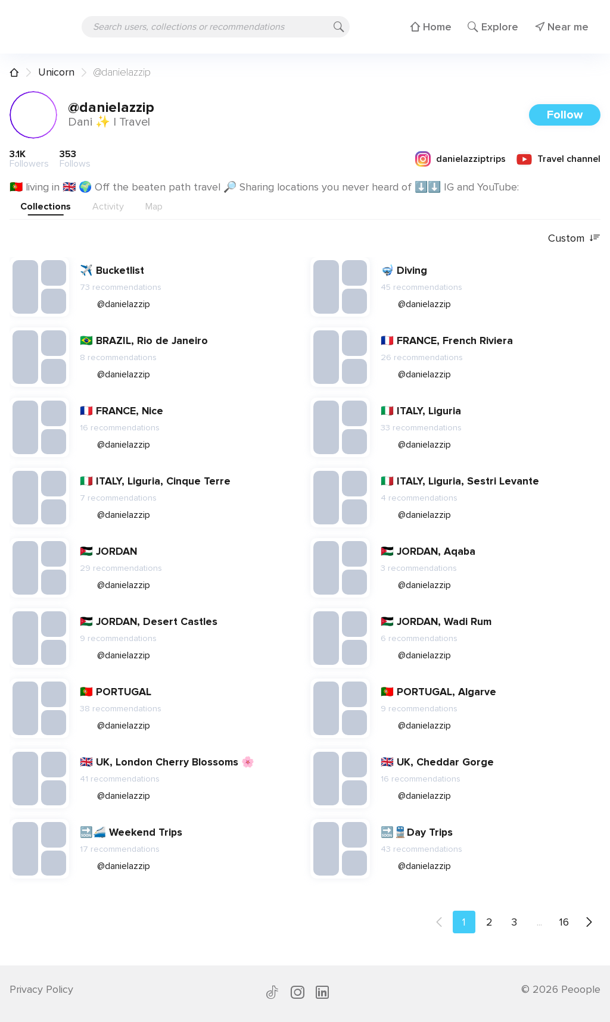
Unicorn (56, 72)
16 (564, 922)
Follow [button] (565, 115)
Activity (108, 206)
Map (154, 206)
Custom (574, 238)
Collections (45, 206)
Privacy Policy (41, 989)
